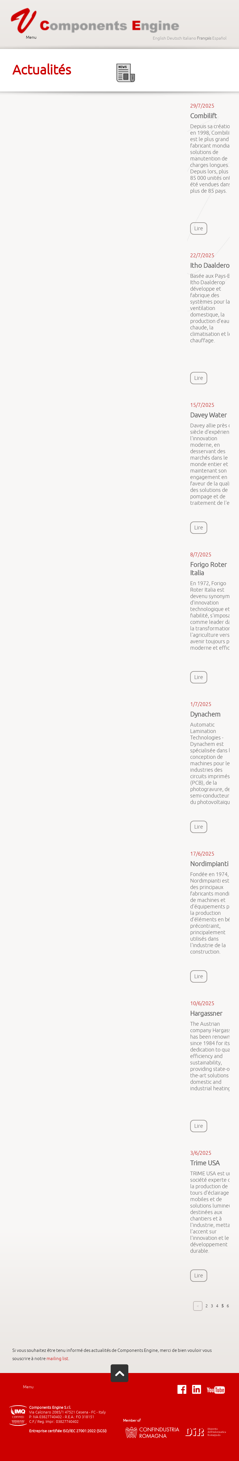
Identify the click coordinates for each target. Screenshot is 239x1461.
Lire (198, 228)
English (159, 38)
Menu (31, 37)
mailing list (57, 1359)
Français (204, 38)
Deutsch (174, 38)
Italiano (189, 38)
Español (219, 38)
